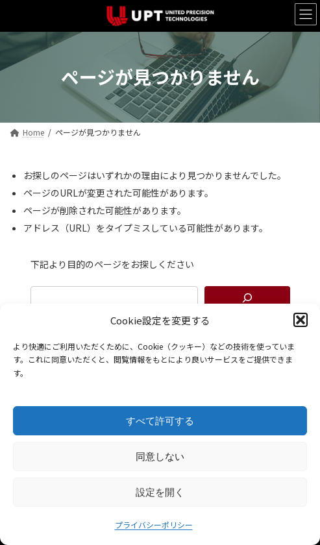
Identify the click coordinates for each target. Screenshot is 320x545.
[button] (300, 319)
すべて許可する (160, 420)
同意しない (160, 456)
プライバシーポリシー (154, 524)
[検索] (247, 297)
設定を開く (160, 492)
